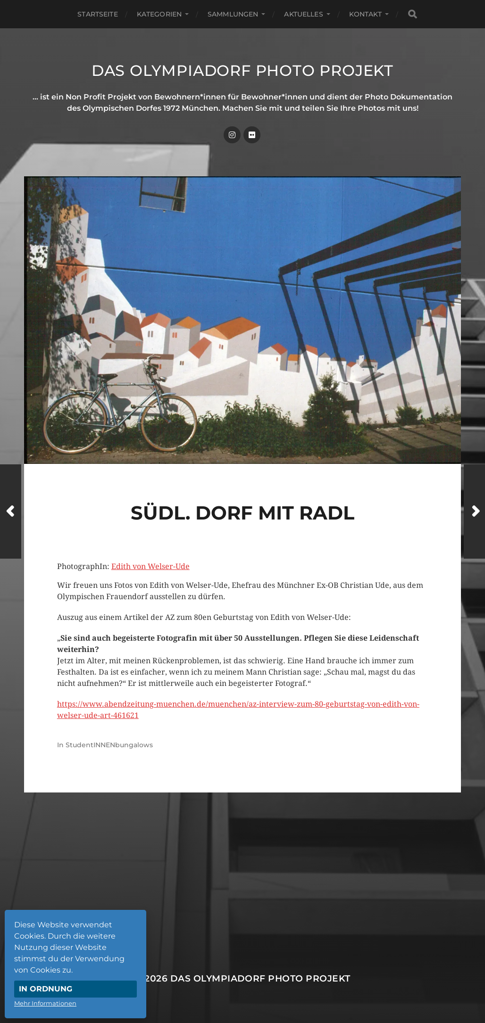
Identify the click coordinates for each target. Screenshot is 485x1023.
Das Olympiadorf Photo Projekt (242, 70)
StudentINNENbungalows (109, 745)
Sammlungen (233, 14)
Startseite (97, 14)
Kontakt (365, 14)
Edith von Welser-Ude (150, 566)
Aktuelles (303, 14)
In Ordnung (45, 988)
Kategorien (159, 14)
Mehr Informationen (45, 1003)
